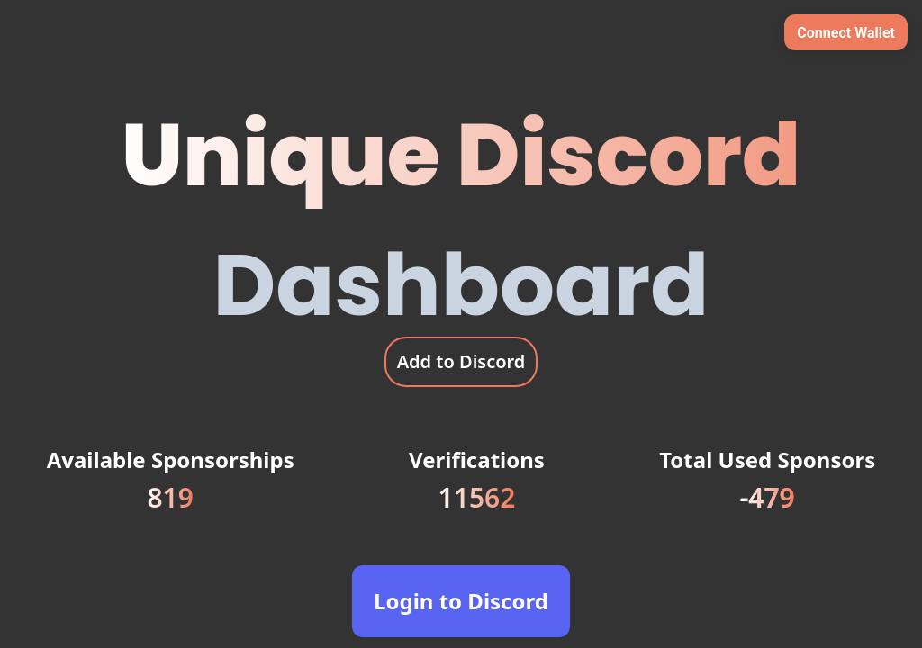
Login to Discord (461, 601)
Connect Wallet (846, 32)
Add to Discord (461, 361)
